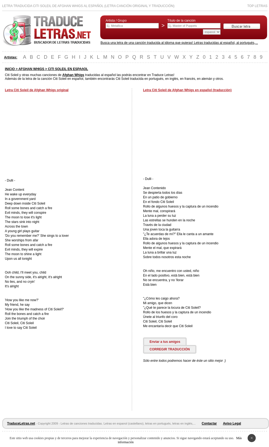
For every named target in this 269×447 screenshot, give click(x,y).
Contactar (209, 423)
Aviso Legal (232, 423)
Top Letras (257, 6)
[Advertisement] (50, 136)
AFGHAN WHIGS (31, 69)
